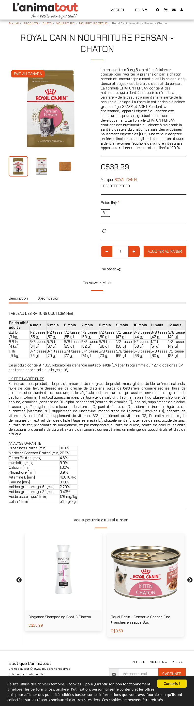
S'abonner (171, 673)
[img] (63, 571)
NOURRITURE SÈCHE (93, 23)
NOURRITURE (65, 23)
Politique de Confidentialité (27, 674)
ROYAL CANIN (126, 179)
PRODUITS (30, 23)
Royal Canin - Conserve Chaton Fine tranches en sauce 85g (140, 620)
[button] (157, 10)
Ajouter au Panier (165, 251)
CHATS (47, 23)
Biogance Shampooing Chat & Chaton (60, 617)
